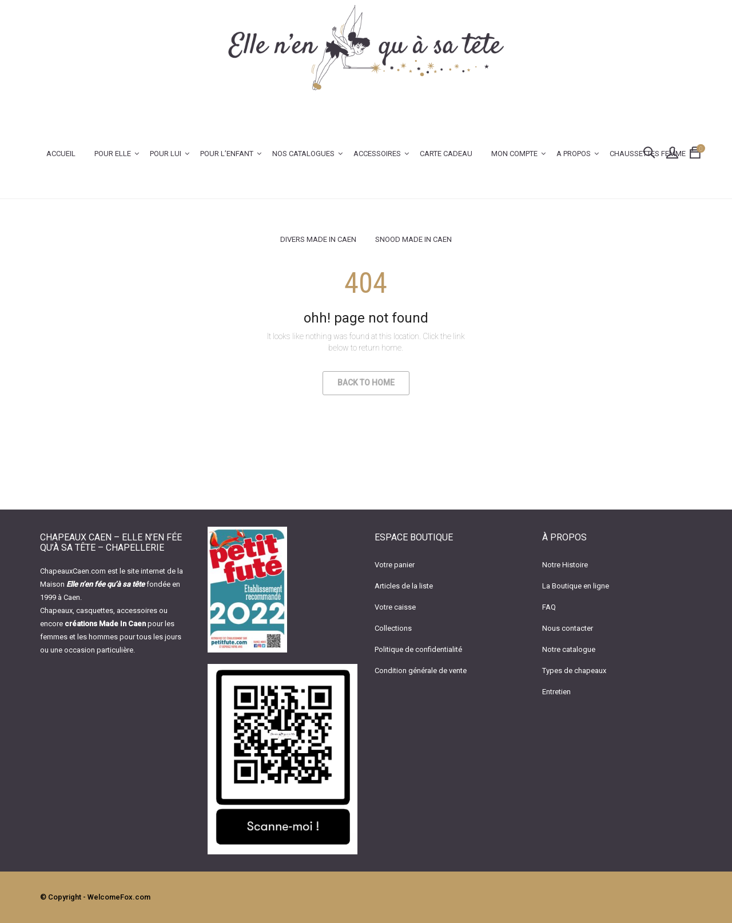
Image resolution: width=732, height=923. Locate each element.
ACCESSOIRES (377, 153)
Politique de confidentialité (418, 649)
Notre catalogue (568, 649)
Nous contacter (567, 628)
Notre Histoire (565, 564)
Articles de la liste (404, 586)
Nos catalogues (303, 153)
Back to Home (366, 382)
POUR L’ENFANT (226, 153)
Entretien (556, 691)
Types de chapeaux (574, 670)
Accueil (60, 153)
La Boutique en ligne (575, 586)
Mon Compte (514, 153)
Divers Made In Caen (318, 239)
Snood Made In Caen (413, 239)
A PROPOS (573, 153)
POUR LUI (165, 153)
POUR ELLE (112, 153)
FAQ (549, 607)
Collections (393, 628)
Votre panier (395, 564)
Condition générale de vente (421, 670)
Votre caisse (395, 607)
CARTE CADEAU (446, 153)
